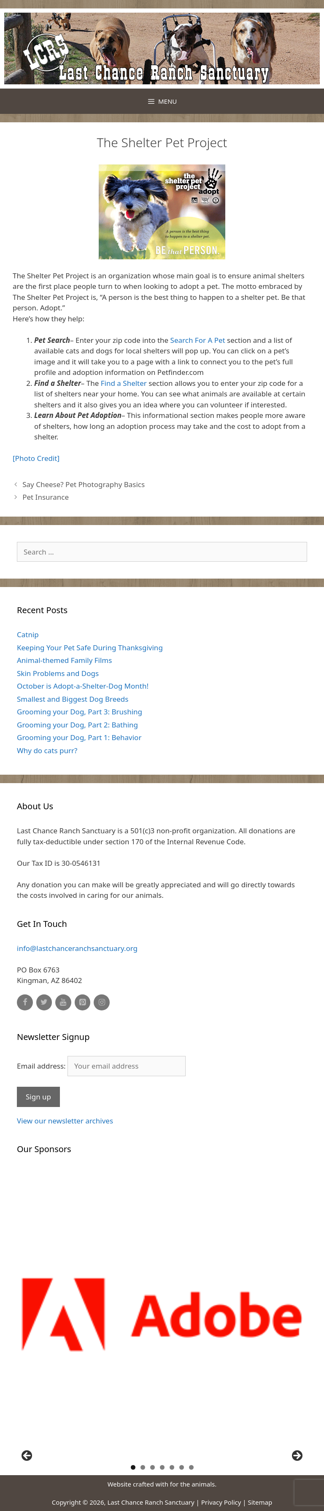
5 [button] (172, 1467)
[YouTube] (63, 1002)
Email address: (101, 1066)
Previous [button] (27, 1456)
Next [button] (296, 1456)
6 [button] (181, 1467)
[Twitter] (44, 1002)
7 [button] (191, 1467)
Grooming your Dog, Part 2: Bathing (77, 725)
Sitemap (260, 1502)
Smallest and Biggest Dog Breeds (72, 699)
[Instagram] (102, 1002)
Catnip (28, 634)
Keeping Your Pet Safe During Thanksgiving (90, 647)
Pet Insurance (45, 497)
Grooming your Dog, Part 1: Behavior (79, 737)
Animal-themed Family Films (64, 660)
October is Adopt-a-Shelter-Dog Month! (82, 686)
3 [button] (152, 1467)
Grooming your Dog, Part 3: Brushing (79, 711)
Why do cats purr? (47, 750)
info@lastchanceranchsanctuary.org (77, 948)
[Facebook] (25, 1002)
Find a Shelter (124, 383)
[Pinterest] (83, 1002)
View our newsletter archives (65, 1121)
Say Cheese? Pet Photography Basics (83, 484)
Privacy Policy (221, 1502)
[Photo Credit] (36, 458)
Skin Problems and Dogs (58, 673)
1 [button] (133, 1467)
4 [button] (162, 1467)
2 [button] (142, 1467)
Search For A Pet (197, 340)
